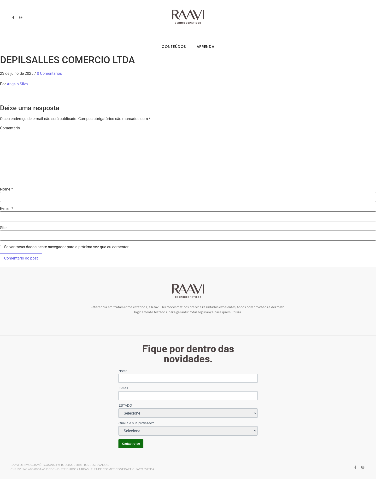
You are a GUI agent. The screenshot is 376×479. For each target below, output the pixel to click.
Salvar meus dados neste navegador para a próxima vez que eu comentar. (66, 247)
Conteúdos (174, 46)
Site (3, 228)
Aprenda (205, 46)
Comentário (10, 128)
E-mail (6, 209)
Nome (6, 189)
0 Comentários (49, 73)
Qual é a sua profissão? (136, 423)
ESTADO (125, 405)
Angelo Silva (17, 84)
